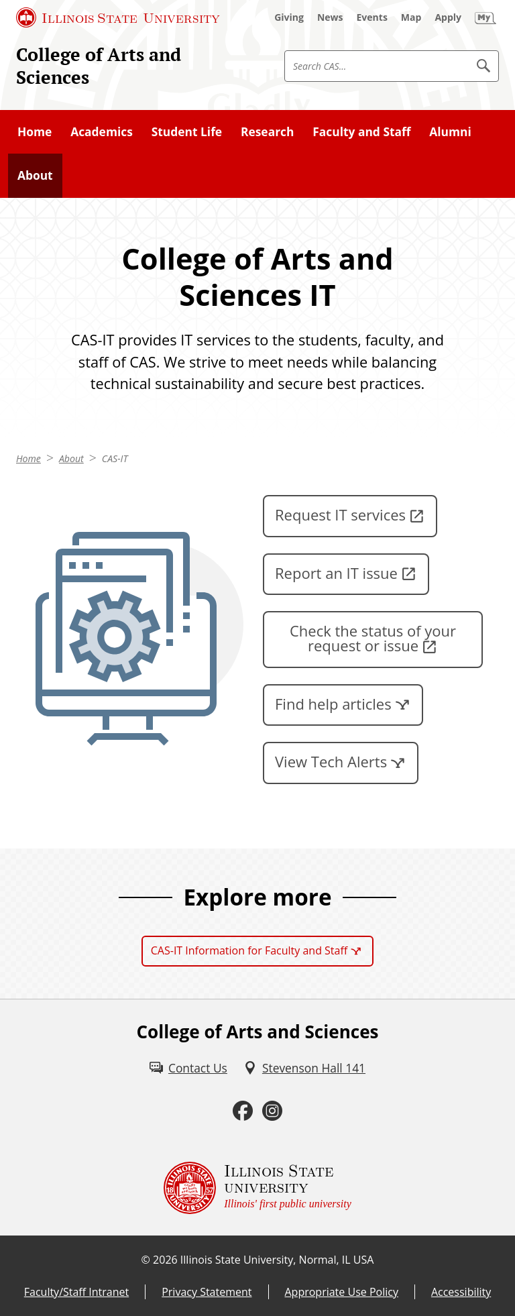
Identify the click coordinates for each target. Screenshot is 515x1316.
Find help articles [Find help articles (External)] (333, 704)
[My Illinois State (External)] (485, 17)
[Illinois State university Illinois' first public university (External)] (257, 1188)
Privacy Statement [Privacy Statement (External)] (206, 1291)
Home (28, 458)
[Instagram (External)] (272, 1111)
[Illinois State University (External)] (118, 17)
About (71, 458)
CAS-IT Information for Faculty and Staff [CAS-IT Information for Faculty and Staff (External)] (249, 950)
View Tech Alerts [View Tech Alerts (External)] (331, 761)
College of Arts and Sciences (98, 65)
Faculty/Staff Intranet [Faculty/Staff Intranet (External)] (76, 1291)
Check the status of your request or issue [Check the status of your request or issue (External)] (373, 637)
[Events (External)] (372, 17)
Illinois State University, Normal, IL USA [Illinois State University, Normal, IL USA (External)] (277, 1259)
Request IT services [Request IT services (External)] (340, 514)
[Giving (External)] (289, 17)
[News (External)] (330, 17)
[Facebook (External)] (243, 1111)
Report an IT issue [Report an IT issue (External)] (336, 573)
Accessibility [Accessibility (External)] (461, 1291)
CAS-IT (115, 458)
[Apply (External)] (448, 17)
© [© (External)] (145, 1259)
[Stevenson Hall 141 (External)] (304, 1068)
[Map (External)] (411, 17)
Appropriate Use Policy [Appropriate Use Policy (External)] (341, 1291)
